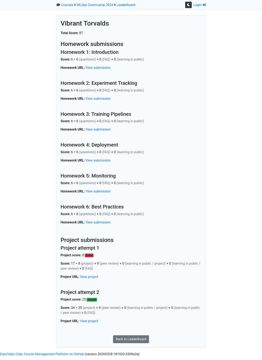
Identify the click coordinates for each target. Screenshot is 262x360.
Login (199, 5)
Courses (67, 5)
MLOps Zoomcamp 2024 (95, 5)
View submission (98, 68)
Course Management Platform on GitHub (54, 354)
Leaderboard (126, 5)
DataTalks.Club (11, 354)
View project (89, 277)
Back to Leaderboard (131, 339)
